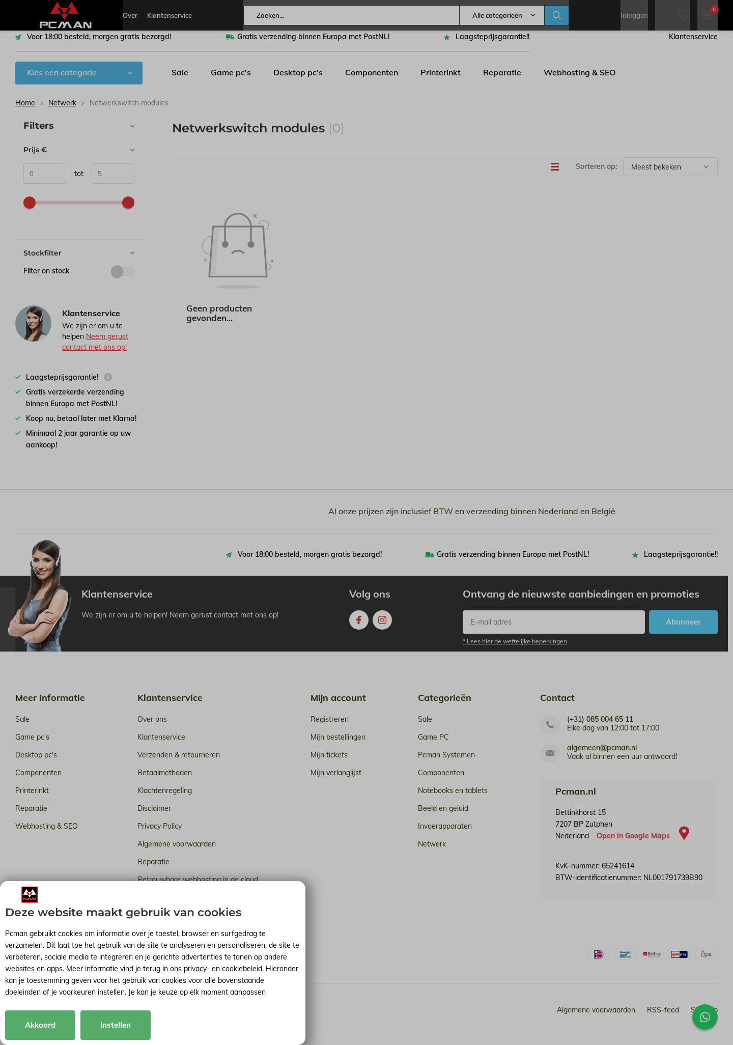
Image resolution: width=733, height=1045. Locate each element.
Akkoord (40, 1025)
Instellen (115, 1025)
